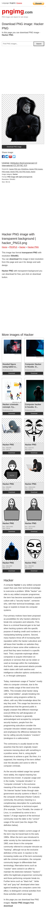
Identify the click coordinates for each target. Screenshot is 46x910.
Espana (19, 3)
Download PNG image (14, 147)
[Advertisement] (23, 71)
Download (11, 373)
